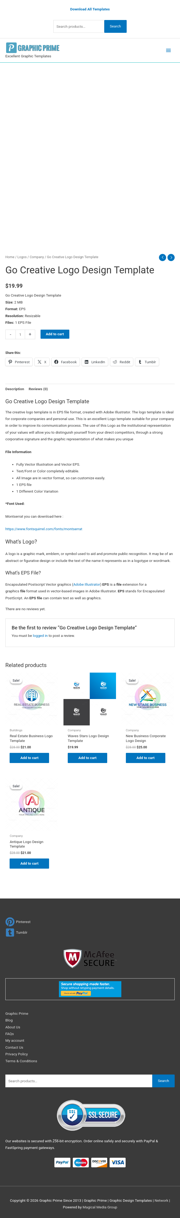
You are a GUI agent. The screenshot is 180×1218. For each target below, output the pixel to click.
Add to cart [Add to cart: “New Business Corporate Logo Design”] (146, 758)
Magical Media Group (100, 1207)
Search (115, 26)
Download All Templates (90, 9)
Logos (22, 257)
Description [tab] (14, 389)
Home (9, 257)
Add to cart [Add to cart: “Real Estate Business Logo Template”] (29, 758)
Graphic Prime (16, 1013)
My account (14, 1040)
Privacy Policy (16, 1054)
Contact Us (14, 1047)
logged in (40, 635)
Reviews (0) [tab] (38, 389)
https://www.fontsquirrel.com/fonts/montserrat (43, 529)
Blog (9, 1020)
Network (161, 1200)
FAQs (9, 1034)
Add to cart (55, 334)
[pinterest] (18, 922)
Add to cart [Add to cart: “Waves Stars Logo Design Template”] (87, 758)
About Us (12, 1027)
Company (37, 257)
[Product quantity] (20, 334)
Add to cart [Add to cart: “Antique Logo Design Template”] (29, 863)
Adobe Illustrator (86, 584)
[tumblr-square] (16, 932)
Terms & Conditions (21, 1061)
